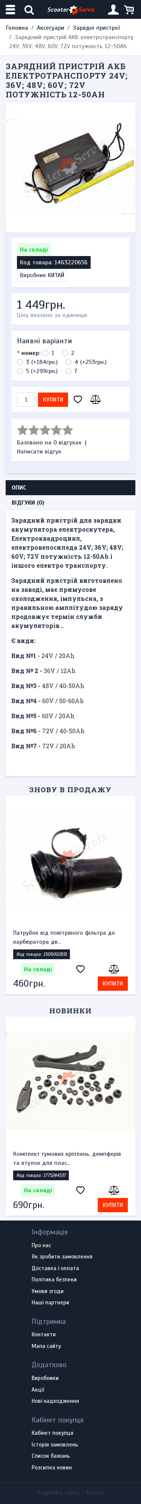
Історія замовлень (55, 1445)
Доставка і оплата (55, 1269)
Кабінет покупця (52, 1433)
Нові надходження (55, 1401)
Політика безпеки (54, 1280)
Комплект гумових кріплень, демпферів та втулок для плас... (67, 1158)
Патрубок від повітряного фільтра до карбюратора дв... (64, 937)
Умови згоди (48, 1292)
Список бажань (51, 1456)
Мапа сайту (46, 1346)
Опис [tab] (19, 487)
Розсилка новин (52, 1468)
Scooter (70, 10)
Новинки (70, 1010)
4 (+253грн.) (90, 362)
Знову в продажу (70, 789)
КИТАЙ (56, 275)
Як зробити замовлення (62, 1257)
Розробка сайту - (70, 1492)
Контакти (44, 1335)
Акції (38, 1390)
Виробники (45, 1378)
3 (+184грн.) (42, 362)
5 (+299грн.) (42, 371)
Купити (53, 399)
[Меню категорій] (11, 9)
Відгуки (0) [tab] (28, 502)
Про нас (41, 1246)
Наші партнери (50, 1303)
